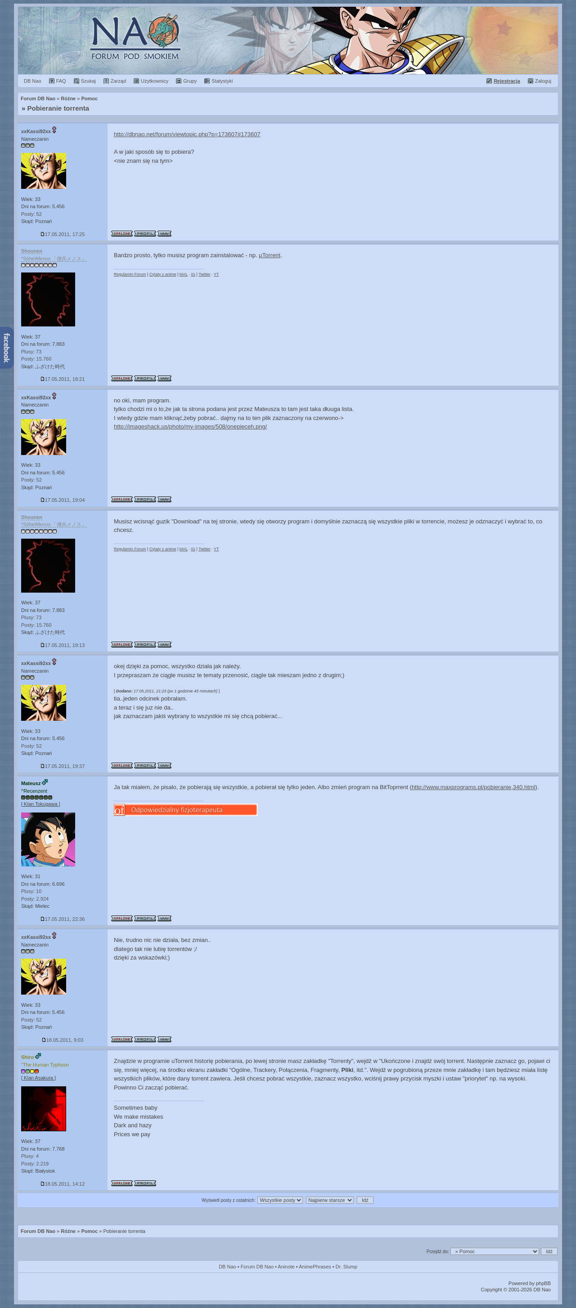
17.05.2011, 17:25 (62, 234)
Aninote (286, 1266)
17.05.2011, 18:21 (62, 379)
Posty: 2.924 (35, 899)
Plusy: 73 (31, 351)
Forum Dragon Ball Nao (288, 40)
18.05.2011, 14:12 (62, 1184)
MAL (184, 274)
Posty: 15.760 (36, 359)
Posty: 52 (31, 214)
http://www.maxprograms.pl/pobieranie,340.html (474, 787)
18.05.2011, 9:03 (63, 1040)
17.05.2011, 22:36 (62, 919)
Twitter (204, 274)
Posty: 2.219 (35, 1163)
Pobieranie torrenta (58, 108)
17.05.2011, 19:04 (62, 500)
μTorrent (269, 255)
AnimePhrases (315, 1266)
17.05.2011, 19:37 (62, 766)
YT (216, 274)
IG (193, 274)
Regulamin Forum (130, 274)
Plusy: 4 (30, 1156)
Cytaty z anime (162, 274)
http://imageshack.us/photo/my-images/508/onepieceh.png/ (190, 426)
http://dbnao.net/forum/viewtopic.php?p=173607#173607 (187, 134)
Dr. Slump (346, 1266)
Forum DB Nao (38, 1231)
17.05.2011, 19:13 (62, 645)
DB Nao (227, 1266)
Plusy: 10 (31, 891)
